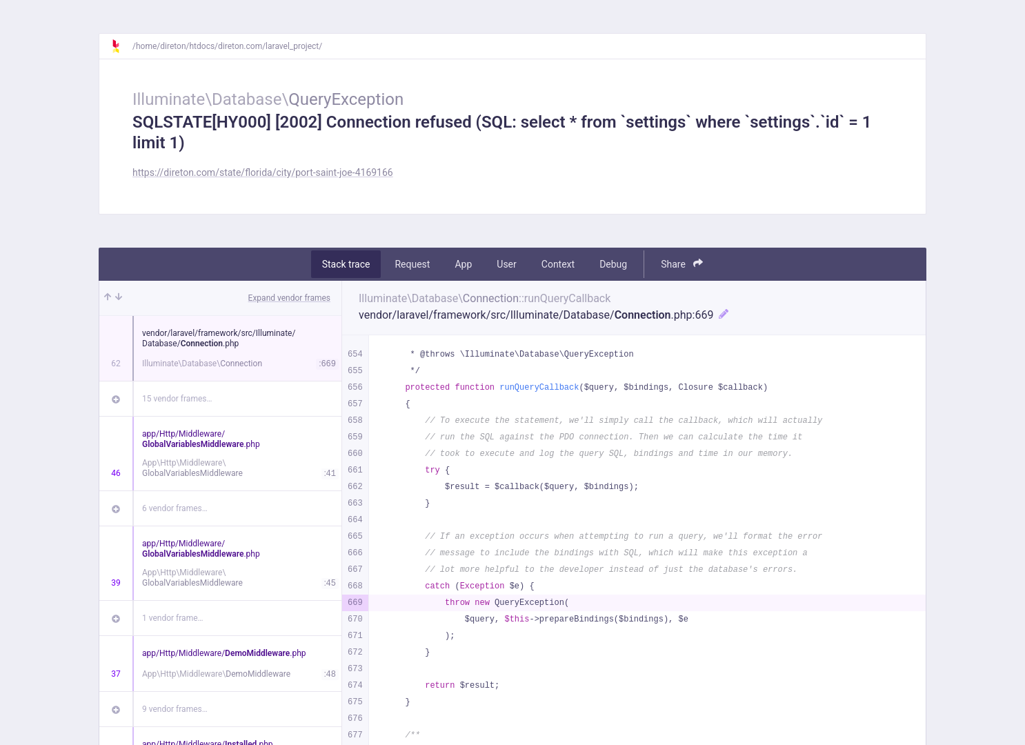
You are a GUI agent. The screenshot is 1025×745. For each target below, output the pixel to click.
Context (558, 264)
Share (682, 264)
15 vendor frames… (177, 399)
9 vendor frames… (175, 709)
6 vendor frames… (175, 508)
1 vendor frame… (172, 618)
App (463, 264)
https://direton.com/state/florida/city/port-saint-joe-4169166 (262, 172)
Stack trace (346, 264)
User (506, 264)
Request (412, 264)
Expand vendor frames (289, 298)
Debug (613, 264)
